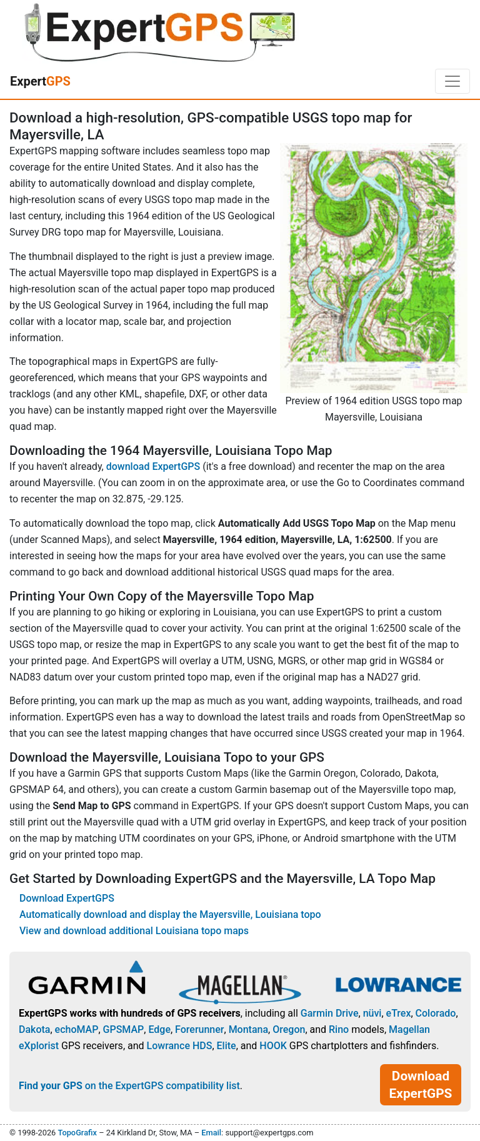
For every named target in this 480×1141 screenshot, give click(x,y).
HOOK (273, 1046)
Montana (248, 1029)
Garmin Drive (330, 1013)
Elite (226, 1046)
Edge (159, 1029)
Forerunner (199, 1029)
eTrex (398, 1013)
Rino (339, 1029)
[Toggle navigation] (452, 81)
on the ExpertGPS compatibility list (129, 1086)
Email (211, 1132)
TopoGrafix (77, 1132)
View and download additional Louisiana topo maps (134, 931)
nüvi (372, 1013)
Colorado (436, 1013)
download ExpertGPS (153, 466)
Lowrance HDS (179, 1046)
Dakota (34, 1029)
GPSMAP (123, 1029)
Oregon (288, 1029)
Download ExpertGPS (66, 898)
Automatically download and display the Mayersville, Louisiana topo (170, 914)
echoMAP (77, 1029)
